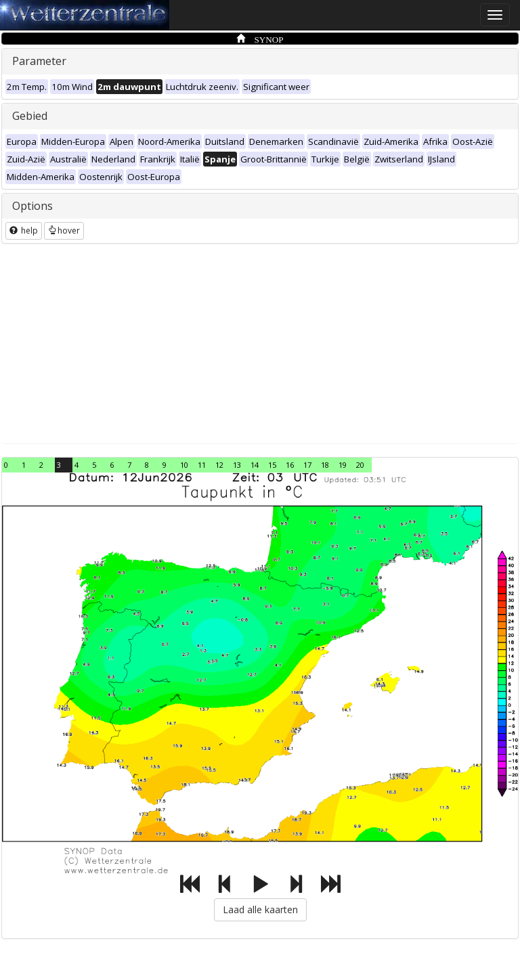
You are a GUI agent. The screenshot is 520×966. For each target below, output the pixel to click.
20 (360, 465)
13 (237, 465)
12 (219, 465)
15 (272, 465)
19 (343, 465)
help (23, 230)
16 (290, 465)
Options (32, 205)
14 (255, 465)
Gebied (29, 115)
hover (64, 230)
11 (202, 465)
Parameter (39, 60)
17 (307, 465)
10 (184, 465)
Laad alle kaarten (260, 909)
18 (325, 465)
